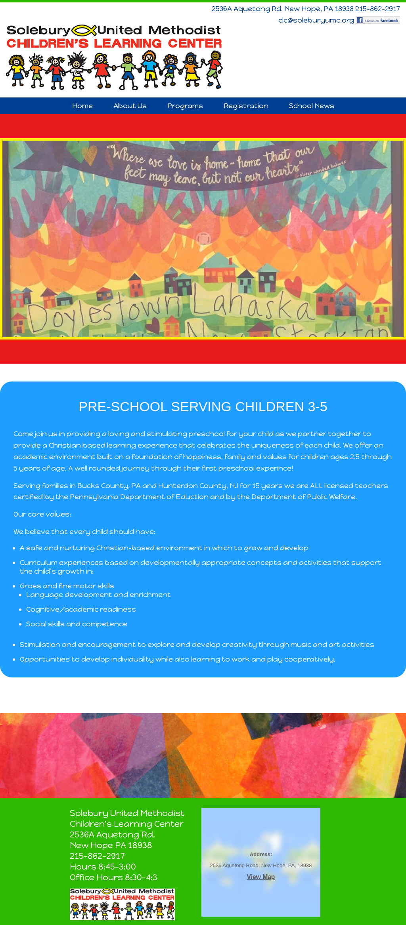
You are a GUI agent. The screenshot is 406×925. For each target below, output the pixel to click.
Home (82, 105)
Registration (246, 105)
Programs (185, 105)
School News (311, 105)
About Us (130, 105)
